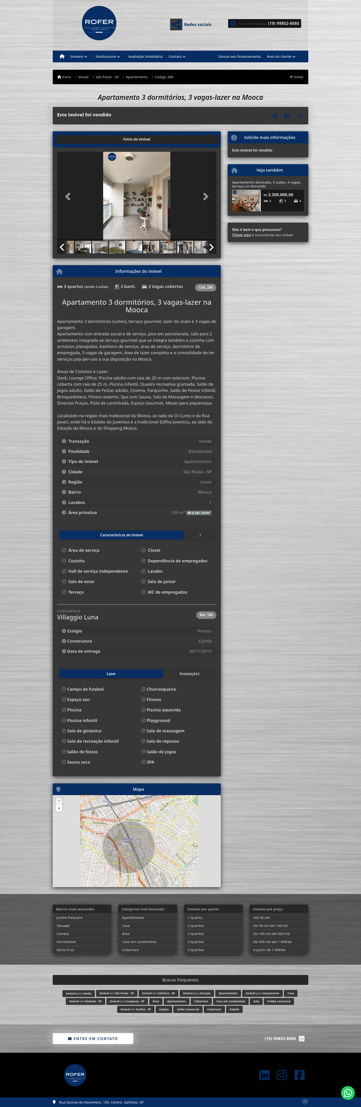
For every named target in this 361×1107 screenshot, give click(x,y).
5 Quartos (196, 949)
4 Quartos (196, 941)
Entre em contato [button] (93, 1038)
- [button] (59, 808)
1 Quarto (195, 917)
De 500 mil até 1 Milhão (272, 941)
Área (126, 933)
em (116, 993)
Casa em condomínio (139, 941)
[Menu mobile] (62, 56)
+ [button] (59, 801)
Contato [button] (175, 56)
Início (64, 77)
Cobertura (130, 949)
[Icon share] (264, 1075)
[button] (69, 196)
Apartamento (137, 77)
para (78, 993)
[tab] (72, 139)
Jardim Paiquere (69, 917)
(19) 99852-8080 (283, 23)
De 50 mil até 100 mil (270, 925)
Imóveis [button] (76, 56)
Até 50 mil (261, 917)
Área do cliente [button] (279, 56)
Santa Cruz (65, 949)
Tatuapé (63, 925)
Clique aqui (241, 235)
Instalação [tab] (90, 673)
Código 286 (164, 77)
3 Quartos (196, 933)
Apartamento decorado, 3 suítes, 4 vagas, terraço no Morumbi (266, 184)
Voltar (297, 77)
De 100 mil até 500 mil (271, 933)
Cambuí (62, 933)
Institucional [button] (106, 56)
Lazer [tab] (67, 673)
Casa (126, 925)
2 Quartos (196, 925)
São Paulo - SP (107, 77)
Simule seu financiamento (239, 56)
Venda (83, 77)
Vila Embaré (66, 941)
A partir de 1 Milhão (269, 949)
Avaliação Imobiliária (145, 56)
